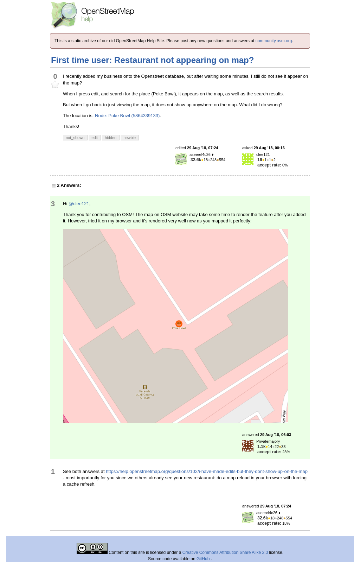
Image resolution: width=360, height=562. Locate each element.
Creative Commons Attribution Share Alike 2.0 (225, 552)
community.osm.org (274, 40)
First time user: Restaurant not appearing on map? (152, 60)
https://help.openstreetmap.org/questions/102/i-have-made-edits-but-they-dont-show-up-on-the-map (207, 471)
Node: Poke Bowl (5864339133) (127, 115)
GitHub (204, 558)
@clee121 (79, 203)
